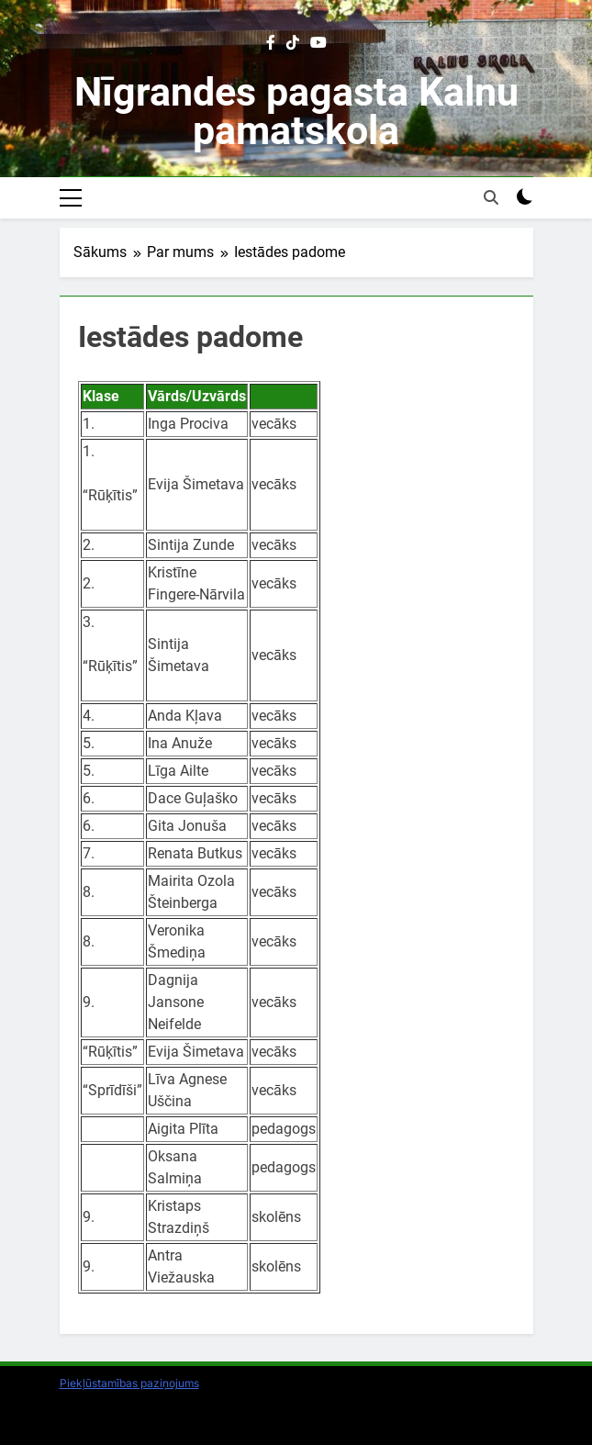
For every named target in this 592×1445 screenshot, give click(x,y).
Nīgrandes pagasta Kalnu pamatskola (296, 111)
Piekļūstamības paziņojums (129, 1383)
